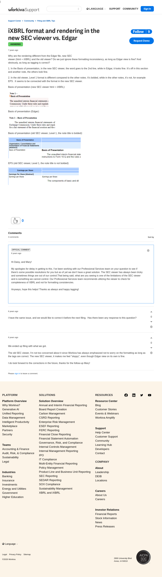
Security (7, 434)
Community (29, 21)
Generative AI (10, 409)
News (98, 522)
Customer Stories (106, 409)
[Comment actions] (148, 250)
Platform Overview (14, 401)
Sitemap (27, 554)
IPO (41, 455)
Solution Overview (51, 401)
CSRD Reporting (49, 417)
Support (100, 428)
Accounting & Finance (15, 449)
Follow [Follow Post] (138, 31)
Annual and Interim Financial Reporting (63, 405)
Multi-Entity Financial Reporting (58, 463)
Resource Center (106, 401)
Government (9, 492)
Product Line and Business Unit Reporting (64, 471)
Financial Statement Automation (58, 438)
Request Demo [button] (142, 41)
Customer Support (106, 436)
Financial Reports (106, 514)
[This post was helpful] (15, 220)
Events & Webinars (107, 413)
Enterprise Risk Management (57, 421)
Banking (7, 476)
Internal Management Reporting (58, 450)
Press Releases (105, 526)
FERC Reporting (49, 430)
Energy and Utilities (14, 488)
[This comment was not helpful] (151, 321)
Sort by (151, 237)
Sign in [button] (147, 8)
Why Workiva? (11, 405)
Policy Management (51, 467)
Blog (98, 405)
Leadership (102, 472)
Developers (102, 449)
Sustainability (10, 457)
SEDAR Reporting (50, 480)
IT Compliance (48, 459)
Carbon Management (52, 413)
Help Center (102, 432)
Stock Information (106, 518)
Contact (100, 453)
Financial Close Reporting (55, 434)
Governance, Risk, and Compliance (61, 442)
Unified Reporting (13, 413)
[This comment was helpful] (151, 312)
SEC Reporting (48, 476)
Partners (7, 430)
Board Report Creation (53, 409)
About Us (101, 495)
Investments (9, 484)
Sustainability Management (55, 488)
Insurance (8, 480)
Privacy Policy (15, 554)
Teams (6, 444)
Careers (100, 490)
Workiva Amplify (105, 417)
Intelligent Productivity (15, 421)
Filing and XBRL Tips (46, 21)
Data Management (13, 417)
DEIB (98, 476)
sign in (17, 373)
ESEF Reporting (49, 426)
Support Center (14, 21)
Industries (9, 472)
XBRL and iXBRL (49, 492)
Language (97, 9)
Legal (5, 461)
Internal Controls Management (57, 446)
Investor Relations (107, 509)
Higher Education (13, 497)
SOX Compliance (49, 484)
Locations (101, 480)
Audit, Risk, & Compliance (18, 453)
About (99, 468)
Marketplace (9, 426)
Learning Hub (103, 444)
